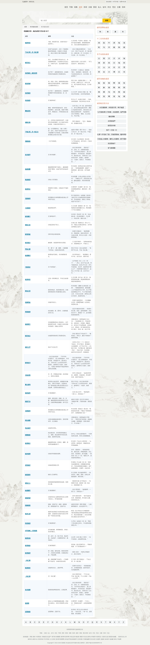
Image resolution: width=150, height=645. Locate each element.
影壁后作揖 (111, 125)
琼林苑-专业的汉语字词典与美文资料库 (73, 643)
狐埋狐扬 (27, 545)
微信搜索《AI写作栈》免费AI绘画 (116, 1)
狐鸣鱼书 (27, 362)
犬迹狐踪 (27, 208)
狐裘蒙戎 (27, 255)
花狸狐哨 (27, 411)
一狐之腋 (27, 560)
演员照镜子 (111, 143)
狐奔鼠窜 (27, 454)
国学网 (67, 636)
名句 (52, 633)
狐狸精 (27, 603)
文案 (118, 7)
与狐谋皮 (27, 267)
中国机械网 (86, 639)
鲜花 (115, 639)
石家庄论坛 (121, 636)
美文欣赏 (93, 639)
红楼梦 (98, 639)
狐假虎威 (27, 83)
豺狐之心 (27, 483)
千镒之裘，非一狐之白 (31, 131)
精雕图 (58, 636)
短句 (104, 7)
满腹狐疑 (27, 141)
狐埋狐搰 (27, 553)
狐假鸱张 (27, 568)
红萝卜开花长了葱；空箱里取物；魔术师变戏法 (111, 134)
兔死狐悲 (27, 93)
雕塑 (81, 636)
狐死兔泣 (27, 335)
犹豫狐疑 (27, 505)
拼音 (63, 633)
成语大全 (35, 639)
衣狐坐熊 (27, 375)
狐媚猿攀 (27, 169)
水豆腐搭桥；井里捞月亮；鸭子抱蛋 (111, 107)
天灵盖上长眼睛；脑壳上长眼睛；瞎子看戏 (111, 139)
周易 (31, 636)
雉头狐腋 (27, 420)
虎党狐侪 (27, 465)
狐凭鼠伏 (27, 242)
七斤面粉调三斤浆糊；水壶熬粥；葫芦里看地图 (111, 112)
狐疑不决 (27, 401)
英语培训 (41, 639)
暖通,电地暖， (113, 636)
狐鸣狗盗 (27, 234)
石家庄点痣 (105, 636)
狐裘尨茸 (27, 393)
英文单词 (85, 633)
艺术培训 (46, 639)
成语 (80, 7)
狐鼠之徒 (27, 225)
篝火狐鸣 (27, 384)
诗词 (85, 7)
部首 (66, 633)
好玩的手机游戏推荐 (71, 639)
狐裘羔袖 (27, 538)
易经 (34, 636)
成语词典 (75, 11)
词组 (80, 633)
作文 (108, 7)
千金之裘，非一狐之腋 (31, 52)
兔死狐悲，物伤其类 (31, 73)
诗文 (56, 633)
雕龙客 (77, 636)
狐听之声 (27, 347)
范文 (113, 7)
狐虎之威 (27, 514)
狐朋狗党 (27, 279)
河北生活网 (86, 636)
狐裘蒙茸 (27, 490)
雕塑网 (62, 639)
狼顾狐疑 (27, 435)
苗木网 (58, 639)
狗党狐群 (27, 100)
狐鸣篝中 (27, 216)
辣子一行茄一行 (111, 130)
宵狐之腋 (27, 249)
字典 (70, 7)
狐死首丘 (27, 62)
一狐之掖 (27, 576)
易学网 (63, 636)
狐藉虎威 (27, 498)
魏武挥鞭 (112, 116)
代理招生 (38, 636)
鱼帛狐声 (27, 154)
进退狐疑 (27, 611)
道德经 (103, 639)
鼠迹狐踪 (27, 179)
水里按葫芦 (111, 121)
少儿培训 (52, 639)
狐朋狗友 (27, 189)
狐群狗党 (27, 43)
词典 (75, 7)
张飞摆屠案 (111, 148)
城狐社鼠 (27, 122)
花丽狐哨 (27, 198)
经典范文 (98, 636)
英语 (94, 7)
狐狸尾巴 (27, 324)
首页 (65, 7)
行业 (108, 633)
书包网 (119, 639)
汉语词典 (80, 639)
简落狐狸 (27, 312)
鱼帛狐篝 (27, 589)
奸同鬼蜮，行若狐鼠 (31, 530)
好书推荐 (93, 636)
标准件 (107, 639)
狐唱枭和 (27, 474)
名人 (99, 7)
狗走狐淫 (27, 428)
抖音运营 (72, 636)
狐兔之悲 (27, 291)
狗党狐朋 (27, 523)
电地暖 (112, 639)
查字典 (54, 636)
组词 (73, 633)
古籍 (89, 7)
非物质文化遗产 (46, 636)
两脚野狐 (27, 302)
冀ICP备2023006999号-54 (94, 643)
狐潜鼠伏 (27, 443)
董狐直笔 (27, 111)
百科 (123, 7)
